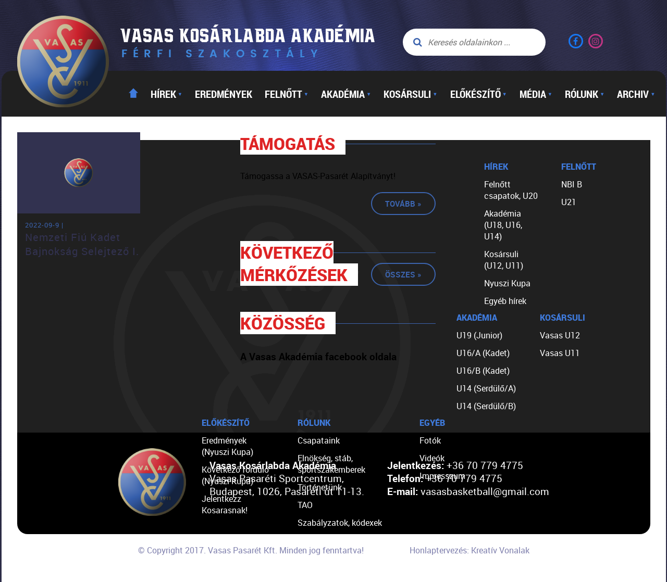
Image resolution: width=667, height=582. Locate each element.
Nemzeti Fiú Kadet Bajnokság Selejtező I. (82, 244)
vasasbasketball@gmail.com (485, 491)
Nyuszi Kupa (507, 283)
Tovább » (403, 203)
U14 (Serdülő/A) (486, 388)
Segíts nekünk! (325, 575)
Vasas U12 (560, 335)
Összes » (403, 274)
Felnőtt (286, 93)
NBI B (571, 184)
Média (536, 93)
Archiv (636, 93)
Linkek (310, 558)
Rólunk (584, 93)
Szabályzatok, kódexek (340, 522)
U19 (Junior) (479, 335)
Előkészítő (478, 93)
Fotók (430, 440)
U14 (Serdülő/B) (486, 406)
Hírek (166, 93)
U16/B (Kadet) (483, 370)
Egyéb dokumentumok (339, 540)
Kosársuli (410, 93)
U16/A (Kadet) (483, 353)
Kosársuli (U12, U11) (503, 259)
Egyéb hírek (505, 301)
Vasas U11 (560, 353)
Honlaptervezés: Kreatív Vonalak (469, 550)
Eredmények (223, 93)
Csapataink (319, 440)
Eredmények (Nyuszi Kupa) (227, 446)
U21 (568, 202)
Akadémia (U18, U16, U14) (503, 225)
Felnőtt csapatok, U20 (511, 190)
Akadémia (346, 93)
